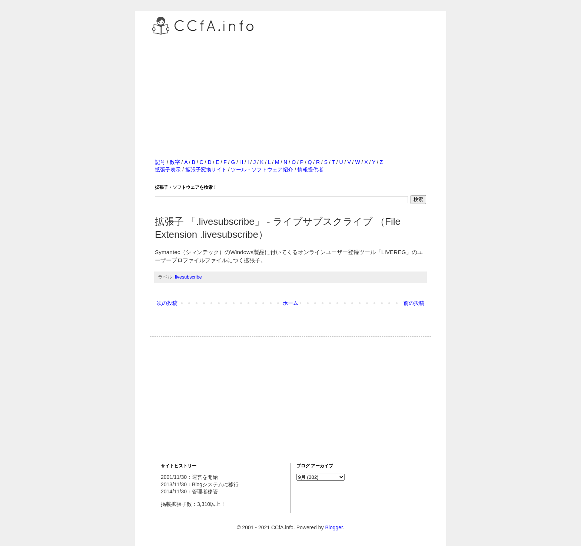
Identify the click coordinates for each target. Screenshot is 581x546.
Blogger (333, 527)
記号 (160, 162)
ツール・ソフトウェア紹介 (262, 169)
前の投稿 (414, 303)
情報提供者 (310, 169)
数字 (175, 162)
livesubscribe (188, 277)
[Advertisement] (290, 89)
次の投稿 (167, 303)
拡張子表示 (168, 169)
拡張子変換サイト (206, 169)
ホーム (290, 303)
